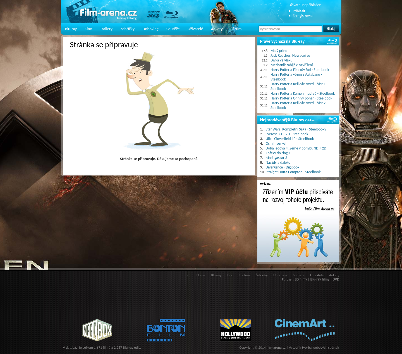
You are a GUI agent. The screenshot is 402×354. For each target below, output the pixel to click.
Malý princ (279, 50)
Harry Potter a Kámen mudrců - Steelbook (303, 93)
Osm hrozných (277, 143)
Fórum (236, 28)
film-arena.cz (276, 347)
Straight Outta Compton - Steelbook (293, 172)
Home (201, 275)
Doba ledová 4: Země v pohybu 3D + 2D (296, 148)
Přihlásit (299, 11)
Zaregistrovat (303, 15)
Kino (88, 28)
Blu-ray (71, 28)
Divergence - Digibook (283, 167)
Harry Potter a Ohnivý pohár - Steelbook (301, 98)
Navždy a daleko (278, 162)
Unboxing (150, 28)
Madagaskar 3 (276, 157)
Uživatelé (195, 28)
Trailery (106, 28)
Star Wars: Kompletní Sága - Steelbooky (296, 129)
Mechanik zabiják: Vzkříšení (292, 65)
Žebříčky (127, 28)
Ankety (217, 28)
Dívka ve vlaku (281, 60)
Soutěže (173, 28)
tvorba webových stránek (320, 347)
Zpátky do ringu (278, 153)
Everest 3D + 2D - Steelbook (287, 134)
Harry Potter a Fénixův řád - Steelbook (300, 69)
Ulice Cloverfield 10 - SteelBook (290, 138)
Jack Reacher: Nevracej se (290, 55)
